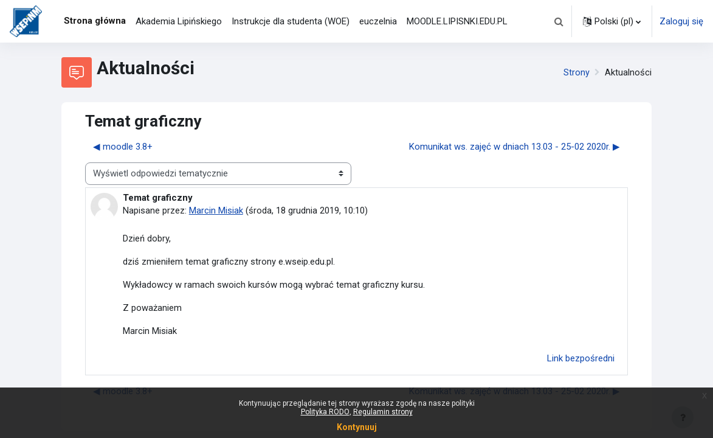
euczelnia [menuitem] (378, 21)
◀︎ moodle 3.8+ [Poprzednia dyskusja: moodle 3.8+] (123, 146)
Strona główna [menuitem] (95, 20)
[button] (558, 21)
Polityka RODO (325, 412)
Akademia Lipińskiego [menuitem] (179, 21)
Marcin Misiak (216, 210)
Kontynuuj (357, 427)
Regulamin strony (383, 412)
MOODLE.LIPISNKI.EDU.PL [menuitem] (457, 21)
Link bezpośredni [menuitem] (581, 359)
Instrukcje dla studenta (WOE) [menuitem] (291, 21)
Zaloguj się (681, 21)
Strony (576, 72)
